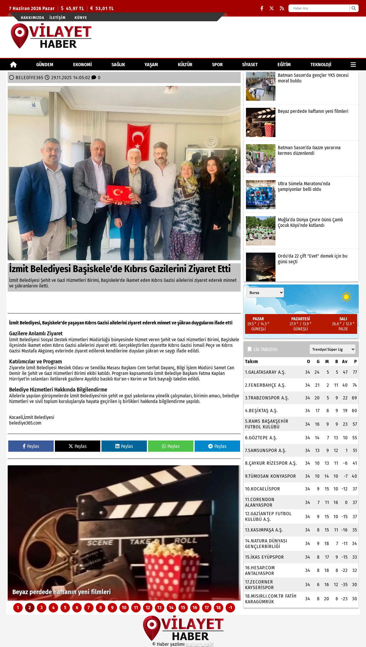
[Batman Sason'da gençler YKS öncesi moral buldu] (301, 86)
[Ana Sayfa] (13, 64)
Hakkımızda (32, 17)
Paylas (31, 446)
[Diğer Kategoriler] (353, 64)
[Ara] (353, 8)
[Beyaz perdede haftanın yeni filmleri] (124, 533)
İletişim (57, 17)
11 (136, 607)
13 (159, 607)
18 (218, 607)
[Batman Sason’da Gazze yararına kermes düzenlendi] (301, 158)
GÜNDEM (44, 64)
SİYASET (250, 64)
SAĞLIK (118, 64)
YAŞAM (151, 64)
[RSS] (282, 8)
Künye (81, 17)
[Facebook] (261, 8)
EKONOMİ (82, 64)
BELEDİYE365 (29, 77)
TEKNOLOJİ (321, 64)
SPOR (217, 64)
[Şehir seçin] (265, 292)
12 (148, 607)
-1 (230, 607)
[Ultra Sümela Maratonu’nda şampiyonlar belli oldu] (301, 194)
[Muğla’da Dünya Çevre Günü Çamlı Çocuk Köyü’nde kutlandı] (301, 230)
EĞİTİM (284, 64)
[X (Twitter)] (271, 8)
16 (195, 607)
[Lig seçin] (332, 349)
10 (124, 607)
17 (207, 607)
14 (171, 607)
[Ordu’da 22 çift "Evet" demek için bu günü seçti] (301, 267)
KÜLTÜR (185, 64)
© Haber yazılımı (183, 644)
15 (183, 607)
